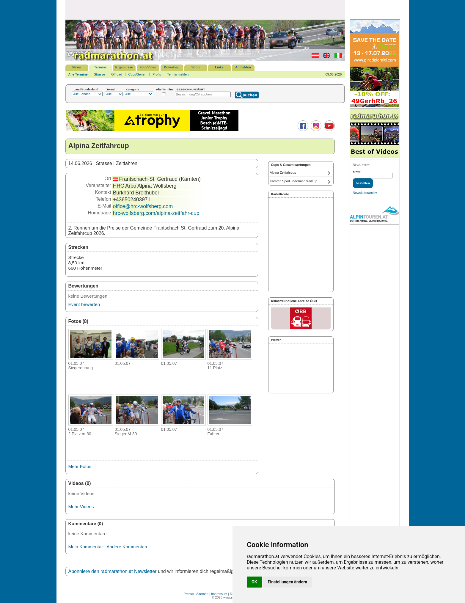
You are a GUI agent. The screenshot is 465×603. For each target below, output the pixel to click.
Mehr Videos (81, 506)
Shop (195, 67)
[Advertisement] (205, 9)
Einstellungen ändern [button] (287, 582)
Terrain (112, 89)
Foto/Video (147, 67)
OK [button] (254, 582)
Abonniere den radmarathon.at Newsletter (112, 571)
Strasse (99, 74)
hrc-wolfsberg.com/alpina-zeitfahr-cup (156, 213)
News (76, 67)
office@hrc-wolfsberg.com (143, 206)
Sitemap (202, 594)
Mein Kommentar (85, 546)
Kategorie (132, 89)
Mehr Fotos (80, 466)
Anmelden (243, 67)
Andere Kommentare (127, 546)
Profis (157, 74)
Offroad (116, 74)
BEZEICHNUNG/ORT (191, 89)
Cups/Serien (137, 74)
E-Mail (357, 171)
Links (219, 67)
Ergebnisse (124, 67)
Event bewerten (84, 304)
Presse (188, 594)
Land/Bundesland (86, 89)
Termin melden (177, 74)
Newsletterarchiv (365, 192)
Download (172, 67)
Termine (100, 67)
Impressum (219, 594)
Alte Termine (165, 89)
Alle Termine (78, 74)
